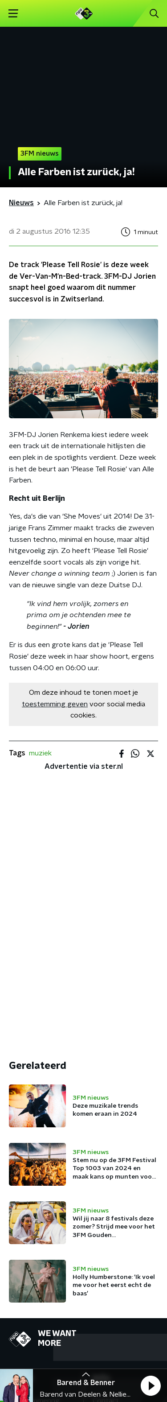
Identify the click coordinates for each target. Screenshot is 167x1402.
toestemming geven (55, 704)
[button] (150, 1385)
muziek (40, 753)
